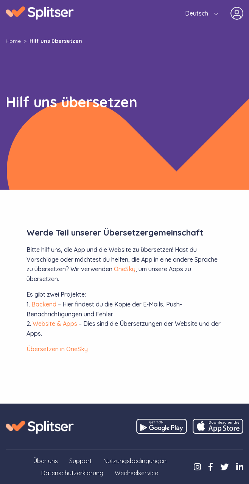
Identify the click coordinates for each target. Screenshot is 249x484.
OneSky (124, 269)
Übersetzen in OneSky (57, 349)
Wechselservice (136, 473)
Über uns (45, 461)
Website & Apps (55, 323)
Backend (43, 304)
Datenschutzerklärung (72, 473)
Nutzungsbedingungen (135, 461)
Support (80, 461)
